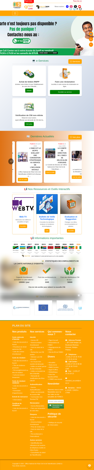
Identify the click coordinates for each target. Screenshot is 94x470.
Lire (47, 231)
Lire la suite (19, 177)
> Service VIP (34, 340)
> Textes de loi (52, 365)
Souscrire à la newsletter (55, 406)
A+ (91, 39)
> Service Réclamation (37, 406)
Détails (29, 90)
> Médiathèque (53, 372)
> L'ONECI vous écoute (55, 379)
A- (91, 44)
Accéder (23, 226)
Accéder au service (65, 92)
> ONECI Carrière (53, 367)
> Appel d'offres (53, 370)
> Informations (17, 400)
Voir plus (29, 124)
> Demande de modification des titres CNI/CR (37, 378)
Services (75, 61)
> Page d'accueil (53, 340)
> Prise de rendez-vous (37, 427)
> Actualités (51, 362)
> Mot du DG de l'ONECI (55, 352)
